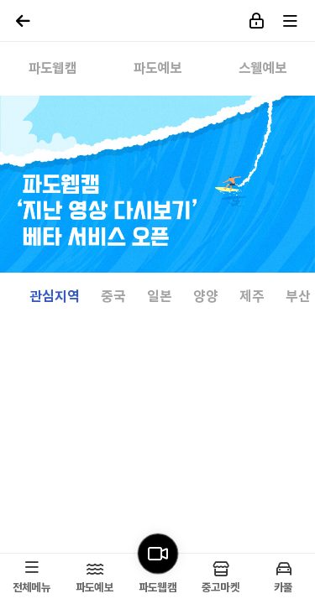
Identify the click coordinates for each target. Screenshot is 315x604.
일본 (159, 297)
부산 (298, 297)
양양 (205, 297)
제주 (252, 297)
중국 (113, 297)
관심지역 (54, 297)
